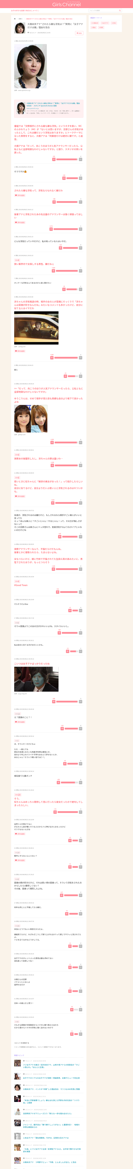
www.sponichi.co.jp (32, 108)
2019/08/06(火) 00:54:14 (26, 771)
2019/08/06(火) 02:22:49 (26, 819)
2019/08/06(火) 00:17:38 (26, 618)
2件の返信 (19, 222)
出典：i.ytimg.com (19, 346)
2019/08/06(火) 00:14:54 (26, 577)
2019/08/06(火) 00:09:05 (26, 544)
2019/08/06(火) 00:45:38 (26, 709)
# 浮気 (114, 23)
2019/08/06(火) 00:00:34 (26, 167)
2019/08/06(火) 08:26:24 (26, 954)
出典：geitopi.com (19, 434)
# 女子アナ (105, 23)
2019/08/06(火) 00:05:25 (26, 384)
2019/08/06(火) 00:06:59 (26, 473)
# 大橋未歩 (95, 23)
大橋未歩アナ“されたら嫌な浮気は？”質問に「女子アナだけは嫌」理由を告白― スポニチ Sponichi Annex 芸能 (53, 104)
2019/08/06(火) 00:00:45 (26, 186)
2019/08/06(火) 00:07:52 (26, 510)
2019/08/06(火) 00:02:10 (26, 255)
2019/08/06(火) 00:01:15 (26, 237)
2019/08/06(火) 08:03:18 (26, 903)
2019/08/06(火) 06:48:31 (26, 848)
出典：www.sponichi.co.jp (22, 90)
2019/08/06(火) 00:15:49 (26, 599)
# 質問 (101, 27)
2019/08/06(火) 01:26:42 (26, 790)
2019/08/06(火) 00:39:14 (26, 659)
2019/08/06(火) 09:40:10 (26, 975)
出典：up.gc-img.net (20, 694)
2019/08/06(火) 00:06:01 (26, 450)
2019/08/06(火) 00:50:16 (26, 736)
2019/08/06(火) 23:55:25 (26, 1017)
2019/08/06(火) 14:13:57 (26, 999)
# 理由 (93, 27)
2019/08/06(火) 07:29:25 (26, 874)
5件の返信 (19, 351)
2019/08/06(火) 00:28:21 (26, 640)
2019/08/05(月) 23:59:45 (26, 41)
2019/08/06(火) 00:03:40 (26, 297)
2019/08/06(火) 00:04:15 (26, 365)
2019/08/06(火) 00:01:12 (26, 209)
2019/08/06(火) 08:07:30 (26, 921)
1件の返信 (19, 195)
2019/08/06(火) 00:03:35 (26, 278)
